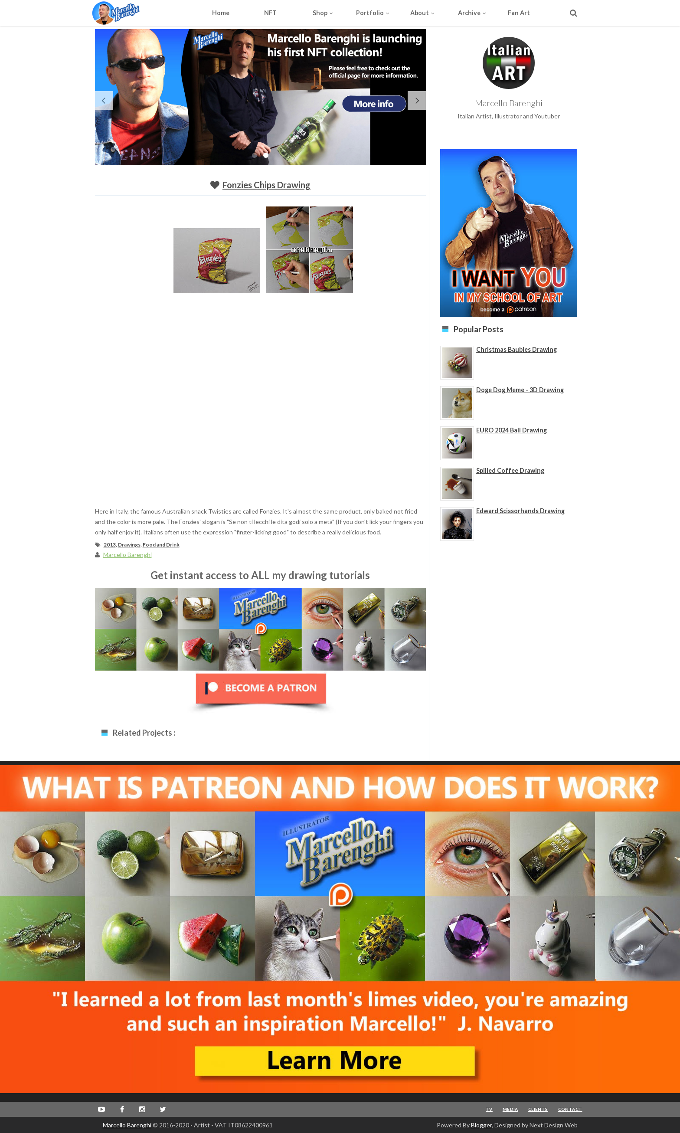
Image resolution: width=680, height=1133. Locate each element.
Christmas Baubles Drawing (516, 349)
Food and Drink (161, 544)
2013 (110, 544)
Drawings (129, 544)
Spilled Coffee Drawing (510, 470)
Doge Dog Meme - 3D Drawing (520, 389)
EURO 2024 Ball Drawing (511, 430)
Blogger (481, 1125)
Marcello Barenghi (127, 1125)
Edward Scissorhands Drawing (520, 510)
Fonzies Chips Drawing (266, 185)
